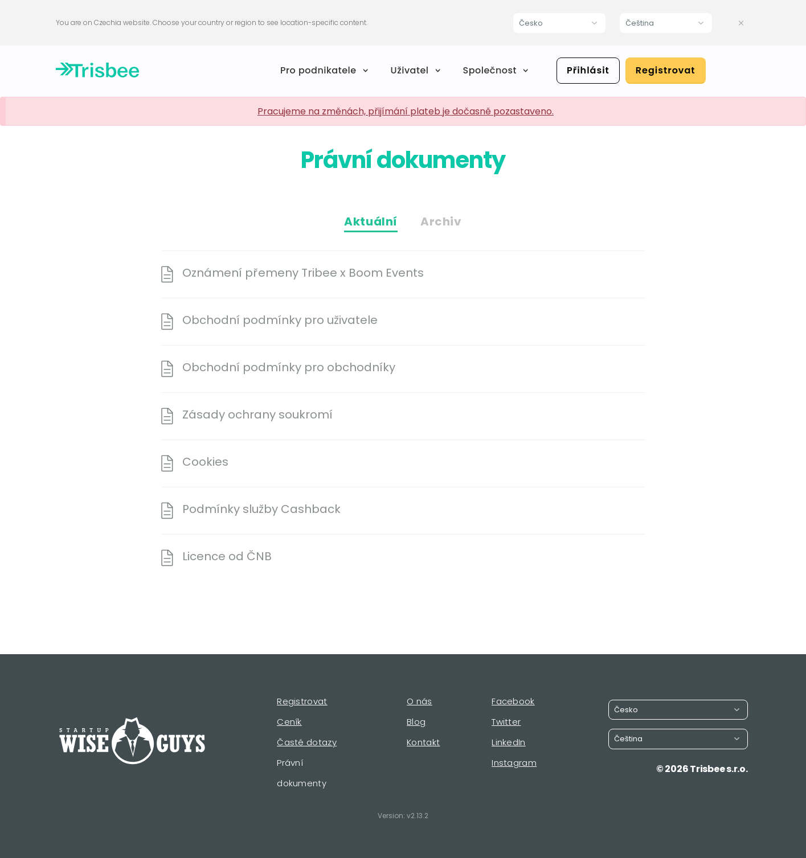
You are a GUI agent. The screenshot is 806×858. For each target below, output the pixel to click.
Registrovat (665, 70)
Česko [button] (531, 23)
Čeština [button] (639, 23)
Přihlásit (588, 70)
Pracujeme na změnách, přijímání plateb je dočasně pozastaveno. (405, 111)
